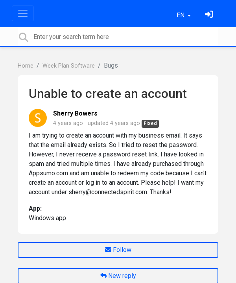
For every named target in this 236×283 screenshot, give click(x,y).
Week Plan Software (68, 65)
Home (25, 65)
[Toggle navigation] (23, 13)
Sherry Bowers (75, 113)
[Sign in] (210, 15)
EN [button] (181, 15)
